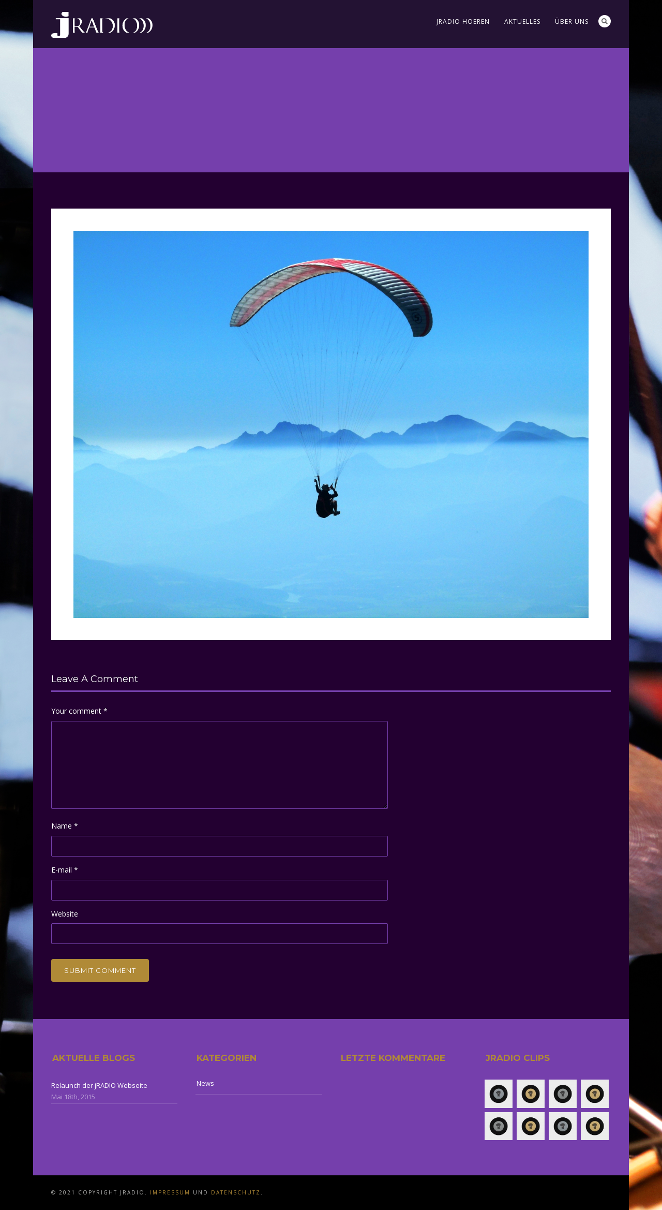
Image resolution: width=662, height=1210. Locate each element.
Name (64, 826)
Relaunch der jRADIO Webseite (99, 1085)
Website (64, 914)
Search (604, 21)
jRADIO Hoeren (463, 21)
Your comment (79, 711)
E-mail (64, 870)
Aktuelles (522, 21)
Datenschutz (236, 1192)
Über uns (572, 21)
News (205, 1083)
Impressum (170, 1192)
